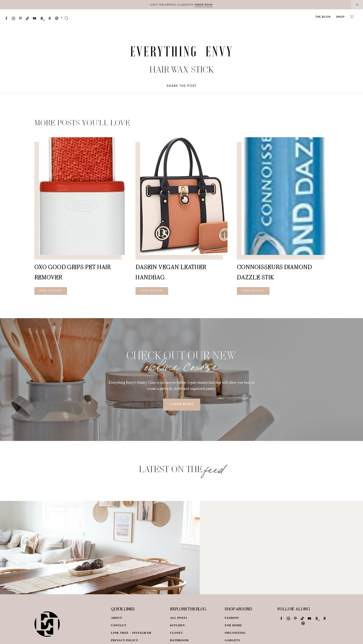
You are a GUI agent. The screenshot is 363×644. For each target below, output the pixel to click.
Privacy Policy (124, 640)
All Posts (178, 617)
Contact (118, 625)
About (116, 617)
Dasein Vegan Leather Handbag (170, 272)
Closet (176, 632)
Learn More (181, 404)
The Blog (323, 17)
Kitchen (177, 625)
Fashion (232, 617)
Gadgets (232, 640)
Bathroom (179, 640)
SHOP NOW (204, 4)
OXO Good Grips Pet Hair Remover (72, 272)
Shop (340, 17)
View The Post (50, 291)
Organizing (235, 632)
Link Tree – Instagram (131, 632)
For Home (233, 625)
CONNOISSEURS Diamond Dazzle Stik (274, 272)
